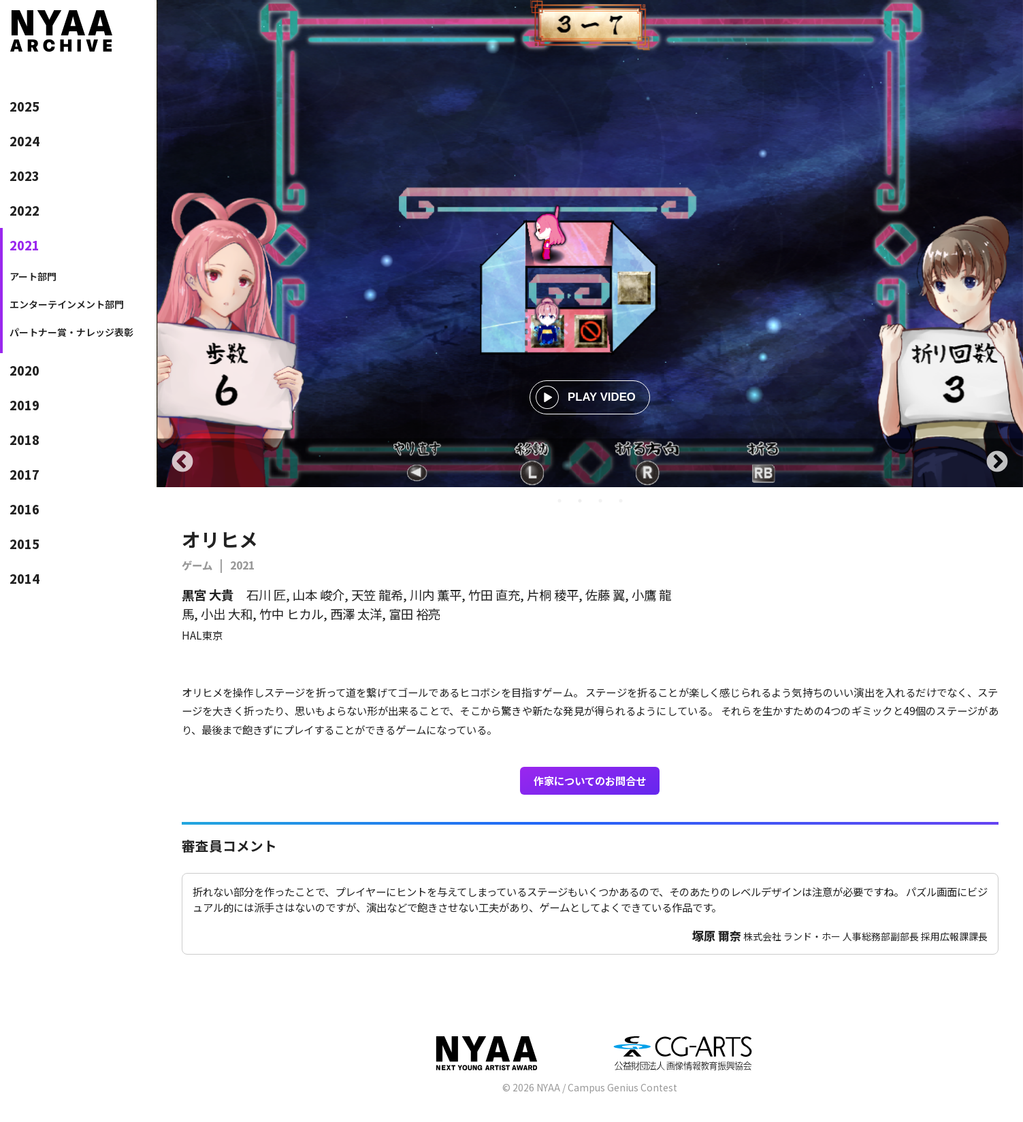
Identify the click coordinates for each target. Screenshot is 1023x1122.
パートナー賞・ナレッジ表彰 (71, 332)
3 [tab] (600, 501)
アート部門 (33, 276)
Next (997, 462)
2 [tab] (580, 501)
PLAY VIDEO (586, 397)
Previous (182, 462)
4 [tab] (621, 501)
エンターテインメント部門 (67, 304)
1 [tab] (559, 501)
